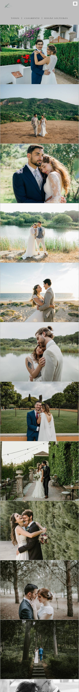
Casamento (32, 18)
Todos (15, 18)
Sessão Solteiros (56, 18)
